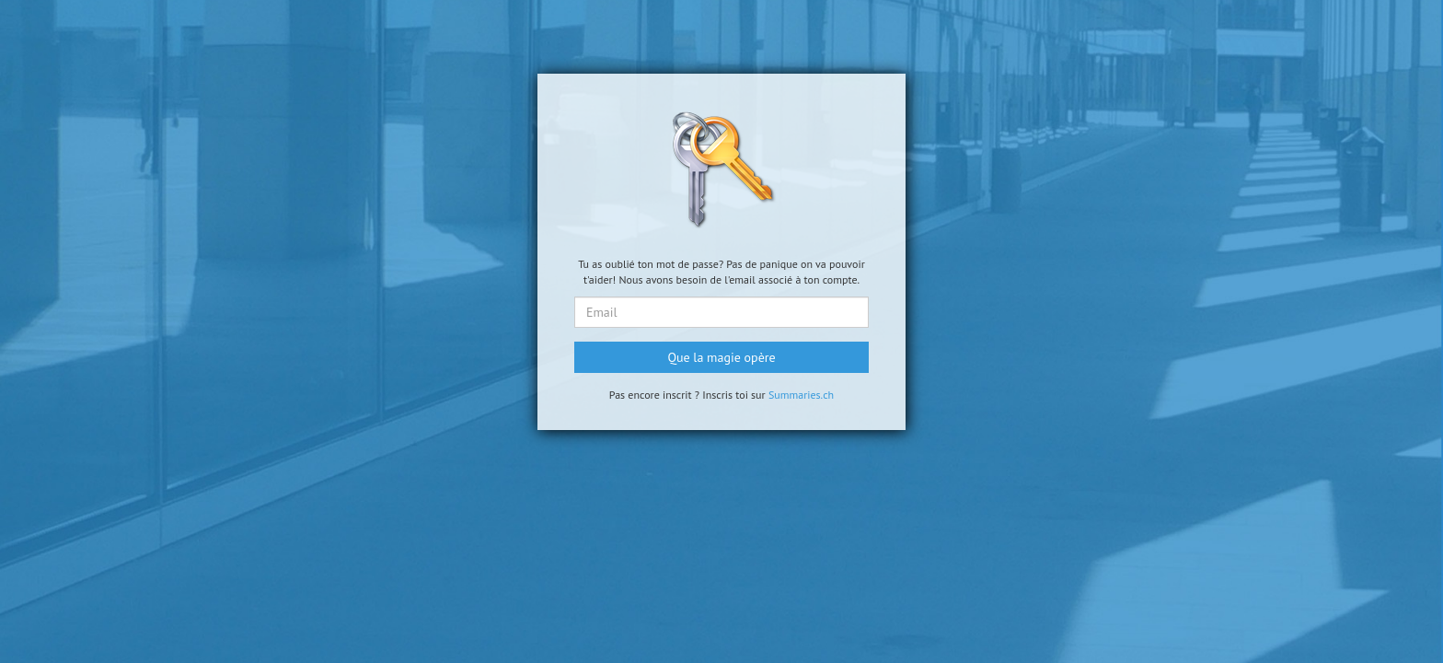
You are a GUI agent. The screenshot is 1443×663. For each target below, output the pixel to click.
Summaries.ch (801, 394)
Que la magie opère (721, 357)
